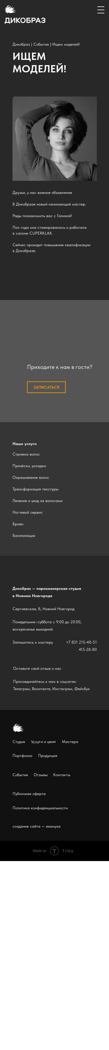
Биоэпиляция (23, 535)
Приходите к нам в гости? (59, 366)
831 (75, 642)
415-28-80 (88, 649)
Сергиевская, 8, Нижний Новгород (43, 608)
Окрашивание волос (30, 477)
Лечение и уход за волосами (37, 500)
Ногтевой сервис (27, 512)
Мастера (70, 741)
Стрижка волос (26, 454)
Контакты (61, 774)
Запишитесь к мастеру (32, 642)
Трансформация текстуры (35, 489)
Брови (17, 524)
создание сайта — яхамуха (36, 826)
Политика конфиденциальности (40, 808)
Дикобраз (21, 44)
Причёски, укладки (29, 465)
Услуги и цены (43, 741)
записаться (46, 387)
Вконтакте (41, 688)
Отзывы (41, 774)
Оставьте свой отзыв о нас (37, 668)
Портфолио (22, 755)
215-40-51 (88, 642)
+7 (68, 642)
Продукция (47, 755)
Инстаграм (62, 688)
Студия (18, 741)
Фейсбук (82, 688)
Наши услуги (24, 443)
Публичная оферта (29, 793)
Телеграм (21, 688)
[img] (54, 139)
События (41, 44)
